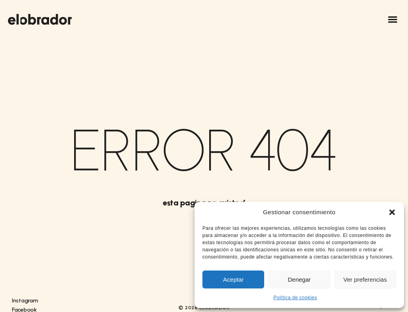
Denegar (299, 279)
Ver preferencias (365, 279)
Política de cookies (295, 297)
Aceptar (233, 279)
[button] (392, 212)
